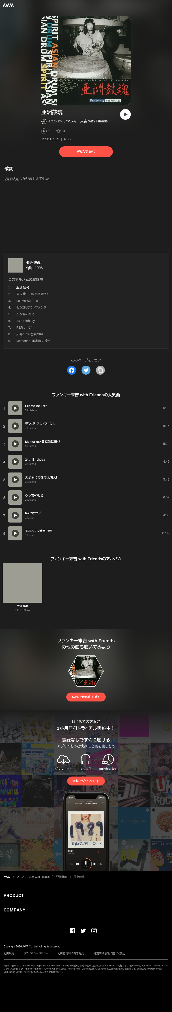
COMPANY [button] (14, 910)
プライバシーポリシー (36, 953)
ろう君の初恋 (25, 314)
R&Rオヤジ (24, 327)
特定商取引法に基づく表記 (109, 953)
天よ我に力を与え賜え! (32, 294)
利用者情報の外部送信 (71, 953)
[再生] (125, 114)
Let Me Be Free (27, 300)
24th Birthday (25, 321)
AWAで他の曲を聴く (86, 697)
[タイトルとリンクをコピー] (100, 370)
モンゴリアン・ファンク (31, 307)
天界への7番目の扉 (29, 334)
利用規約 (9, 953)
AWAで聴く (86, 151)
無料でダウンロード (86, 781)
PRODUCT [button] (14, 895)
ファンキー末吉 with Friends (86, 121)
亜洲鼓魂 (33, 263)
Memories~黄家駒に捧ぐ (33, 341)
